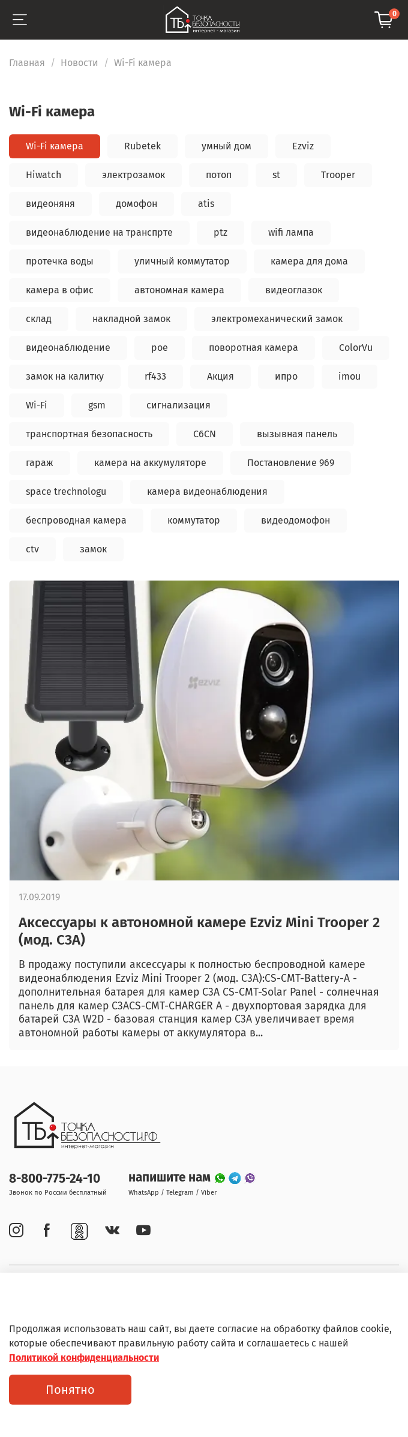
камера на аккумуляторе (150, 462)
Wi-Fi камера (54, 146)
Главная (27, 62)
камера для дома (309, 261)
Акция (220, 376)
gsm (97, 405)
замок (93, 549)
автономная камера (179, 290)
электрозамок (133, 175)
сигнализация (178, 405)
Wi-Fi (36, 405)
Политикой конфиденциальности (84, 1357)
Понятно (70, 1389)
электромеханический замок (277, 318)
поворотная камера (253, 347)
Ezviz (303, 146)
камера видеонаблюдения (207, 491)
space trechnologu (66, 491)
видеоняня (50, 203)
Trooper (338, 175)
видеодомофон (295, 520)
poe (159, 347)
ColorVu (356, 347)
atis (206, 203)
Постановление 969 (290, 462)
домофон (136, 203)
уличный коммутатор (182, 261)
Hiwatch (43, 175)
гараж (39, 462)
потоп (219, 175)
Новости (79, 62)
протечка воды (60, 261)
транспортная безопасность (89, 434)
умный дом (226, 146)
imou (349, 376)
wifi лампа (291, 232)
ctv (32, 549)
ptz (220, 232)
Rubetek (142, 146)
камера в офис (60, 290)
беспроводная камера (76, 520)
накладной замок (131, 318)
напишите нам (171, 1177)
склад (39, 318)
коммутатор (193, 520)
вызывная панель (297, 434)
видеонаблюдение (68, 347)
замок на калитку (65, 376)
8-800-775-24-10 (54, 1178)
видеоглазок (293, 290)
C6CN (204, 434)
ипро (286, 376)
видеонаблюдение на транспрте (99, 232)
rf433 (155, 376)
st (276, 175)
